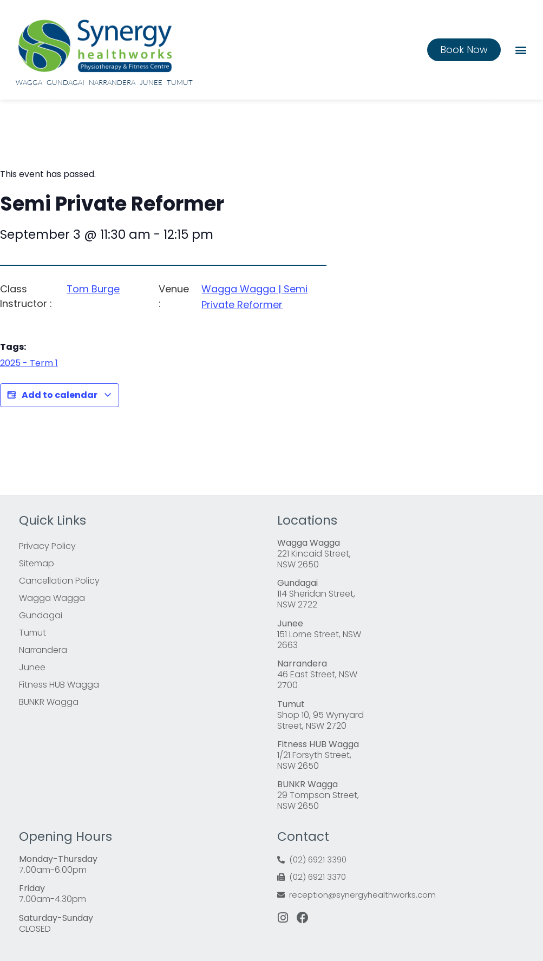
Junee (151, 82)
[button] (520, 49)
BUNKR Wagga (48, 702)
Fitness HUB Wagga (59, 684)
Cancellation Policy (59, 580)
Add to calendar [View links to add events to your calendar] (59, 395)
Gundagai (65, 82)
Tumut (180, 82)
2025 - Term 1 (29, 363)
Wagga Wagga (52, 598)
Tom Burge (93, 289)
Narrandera (112, 82)
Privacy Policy (47, 546)
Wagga (29, 82)
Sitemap (36, 563)
